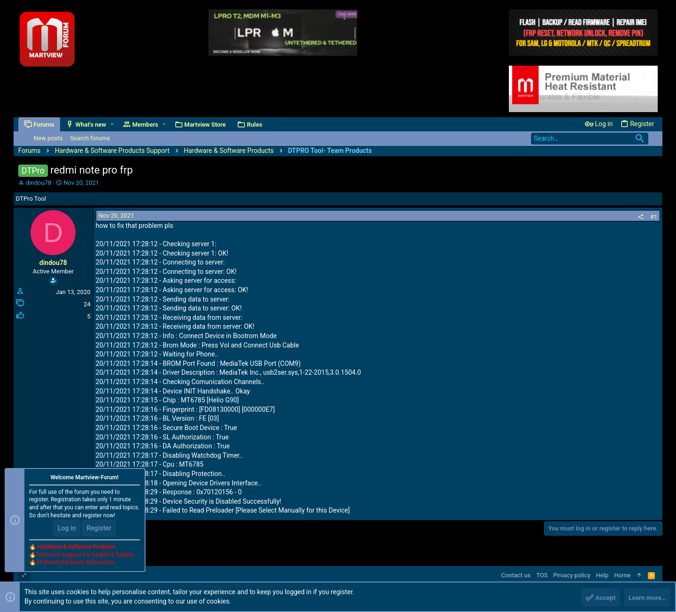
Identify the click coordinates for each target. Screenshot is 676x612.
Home (622, 575)
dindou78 (38, 182)
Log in (67, 528)
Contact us (516, 575)
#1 (653, 216)
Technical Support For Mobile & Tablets (85, 555)
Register (98, 528)
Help (602, 575)
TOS (541, 575)
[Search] (589, 138)
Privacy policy (571, 575)
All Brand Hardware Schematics (75, 563)
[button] (112, 124)
